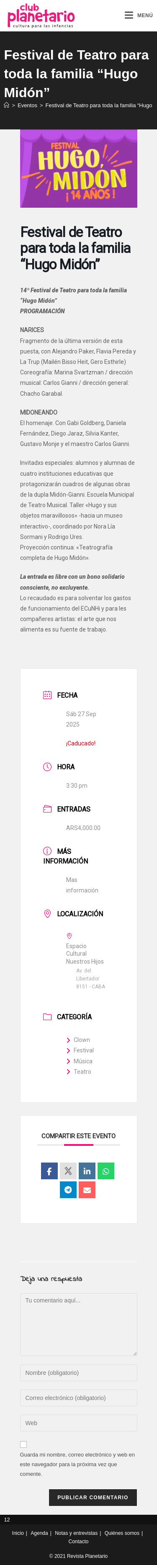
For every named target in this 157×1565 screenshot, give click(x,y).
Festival (80, 1050)
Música (79, 1061)
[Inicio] (6, 105)
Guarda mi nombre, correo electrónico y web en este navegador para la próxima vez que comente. (77, 1464)
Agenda (39, 1533)
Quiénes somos (122, 1533)
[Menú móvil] (139, 15)
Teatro (78, 1071)
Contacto (78, 1541)
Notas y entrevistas (76, 1533)
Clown (78, 1039)
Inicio (18, 1533)
